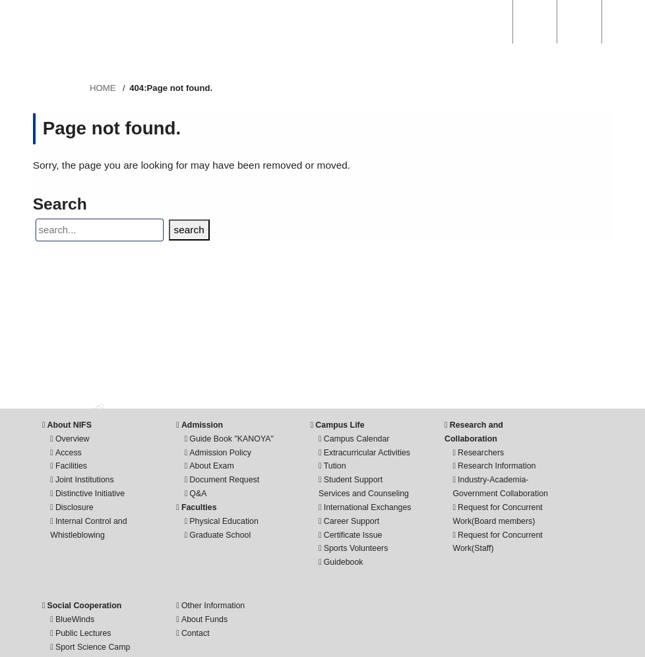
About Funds (204, 619)
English (579, 21)
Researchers (481, 452)
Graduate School (220, 535)
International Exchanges (368, 507)
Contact (195, 633)
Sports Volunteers (356, 548)
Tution (335, 466)
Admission (202, 425)
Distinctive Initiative (90, 493)
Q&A (197, 493)
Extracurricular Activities (367, 452)
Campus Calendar (357, 438)
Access (68, 452)
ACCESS (535, 21)
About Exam (211, 466)
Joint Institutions (84, 479)
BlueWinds (74, 619)
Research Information (497, 466)
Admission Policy (220, 452)
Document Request (224, 479)
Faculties (199, 507)
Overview (72, 438)
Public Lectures (83, 633)
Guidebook (343, 562)
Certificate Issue (353, 535)
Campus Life (339, 425)
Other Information (213, 605)
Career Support (352, 521)
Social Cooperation (84, 605)
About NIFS (69, 425)
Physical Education (224, 521)
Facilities (71, 466)
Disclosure (74, 507)
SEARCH (490, 21)
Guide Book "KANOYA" (231, 438)
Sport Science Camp (93, 647)
